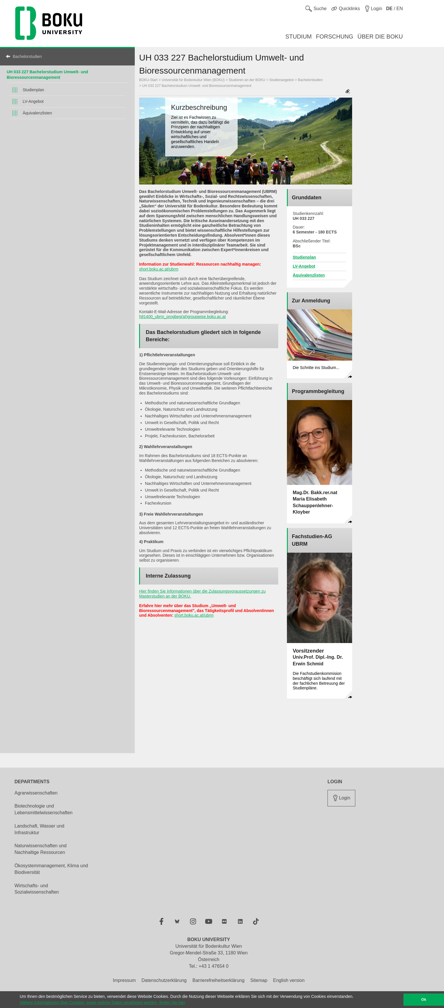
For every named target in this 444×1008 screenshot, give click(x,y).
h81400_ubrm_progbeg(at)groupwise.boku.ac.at (182, 316)
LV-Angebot (33, 101)
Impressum (124, 980)
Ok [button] (423, 1000)
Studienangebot (281, 80)
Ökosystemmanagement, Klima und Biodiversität (51, 869)
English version (289, 980)
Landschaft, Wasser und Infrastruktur (39, 829)
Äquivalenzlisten (37, 113)
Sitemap (259, 980)
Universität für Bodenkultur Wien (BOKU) (193, 80)
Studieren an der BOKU (247, 80)
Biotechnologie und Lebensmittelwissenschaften (43, 809)
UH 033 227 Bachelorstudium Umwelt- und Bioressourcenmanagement (196, 86)
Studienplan (33, 89)
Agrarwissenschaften (36, 792)
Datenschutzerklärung (164, 980)
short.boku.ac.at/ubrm (158, 269)
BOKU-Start (148, 80)
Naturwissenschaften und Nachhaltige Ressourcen (40, 849)
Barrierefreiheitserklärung (218, 980)
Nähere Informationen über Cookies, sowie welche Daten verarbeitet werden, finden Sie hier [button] (102, 1002)
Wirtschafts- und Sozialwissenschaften (36, 889)
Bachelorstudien (27, 56)
